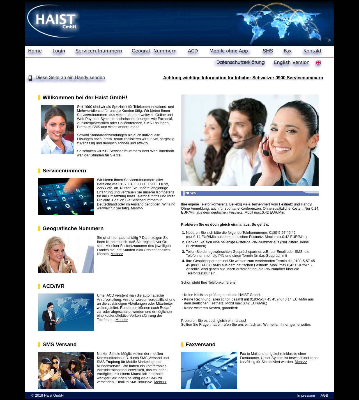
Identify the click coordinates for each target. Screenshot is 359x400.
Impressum (306, 395)
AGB (324, 395)
